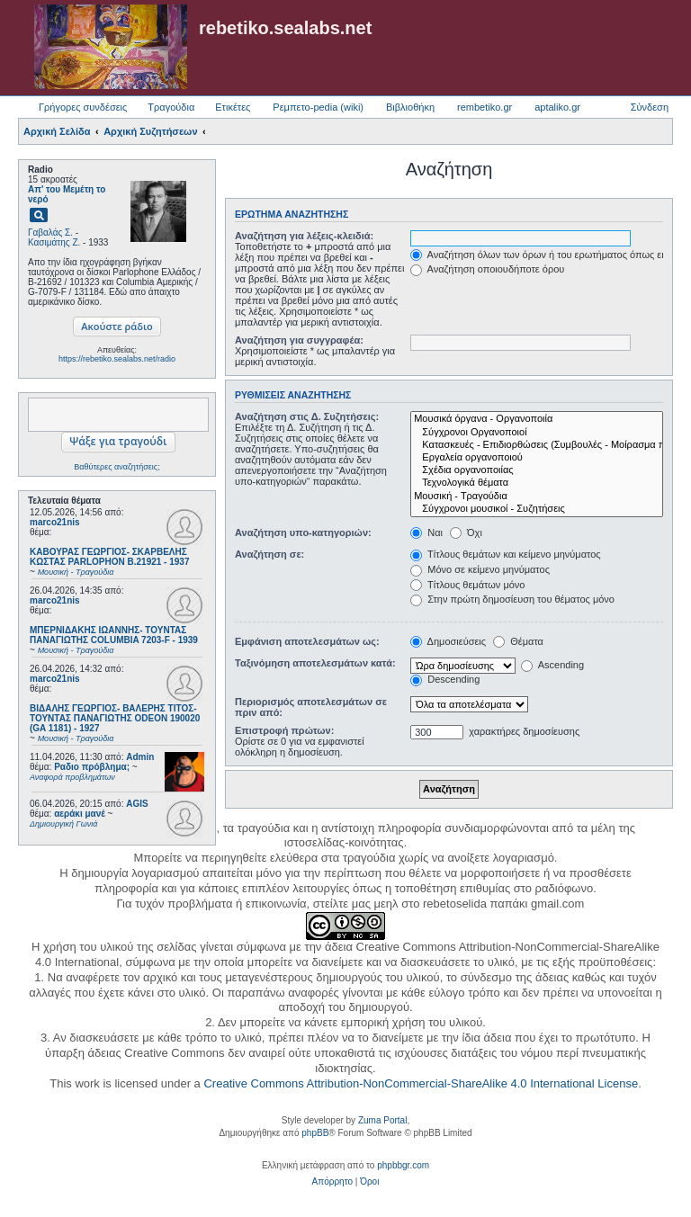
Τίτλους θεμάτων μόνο (467, 584)
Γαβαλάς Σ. (50, 232)
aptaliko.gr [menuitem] (557, 107)
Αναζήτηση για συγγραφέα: (299, 340)
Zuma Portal (382, 1120)
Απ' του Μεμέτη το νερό (66, 194)
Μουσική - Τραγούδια (536, 496)
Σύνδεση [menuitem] (650, 107)
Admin (140, 757)
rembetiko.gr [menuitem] (484, 107)
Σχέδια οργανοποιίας (536, 470)
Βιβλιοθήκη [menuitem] (410, 107)
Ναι (426, 532)
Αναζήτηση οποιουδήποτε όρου (487, 269)
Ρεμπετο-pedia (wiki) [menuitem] (318, 107)
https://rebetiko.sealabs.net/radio (116, 358)
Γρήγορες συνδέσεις (83, 107)
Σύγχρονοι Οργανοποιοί (536, 432)
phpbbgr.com (403, 1165)
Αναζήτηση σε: (269, 554)
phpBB (314, 1133)
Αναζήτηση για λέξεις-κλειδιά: (304, 235)
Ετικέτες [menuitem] (232, 107)
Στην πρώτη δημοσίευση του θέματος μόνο (512, 599)
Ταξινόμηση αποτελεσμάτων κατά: (315, 663)
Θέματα (518, 641)
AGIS (137, 804)
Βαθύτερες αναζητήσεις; (116, 466)
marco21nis (55, 522)
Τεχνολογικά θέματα (536, 483)
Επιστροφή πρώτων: (284, 730)
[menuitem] (332, 1182)
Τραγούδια (171, 107)
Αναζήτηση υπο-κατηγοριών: (303, 532)
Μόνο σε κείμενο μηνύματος (480, 569)
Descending (445, 679)
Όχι (466, 532)
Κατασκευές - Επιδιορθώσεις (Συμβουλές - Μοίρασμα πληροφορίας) (536, 445)
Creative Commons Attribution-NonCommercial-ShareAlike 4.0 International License (420, 1083)
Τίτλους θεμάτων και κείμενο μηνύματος (505, 554)
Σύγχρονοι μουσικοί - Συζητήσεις (536, 509)
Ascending (552, 664)
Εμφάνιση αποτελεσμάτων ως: (307, 641)
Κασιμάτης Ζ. (54, 242)
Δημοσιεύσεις (448, 641)
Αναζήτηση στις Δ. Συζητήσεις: (307, 416)
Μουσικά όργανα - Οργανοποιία (536, 419)
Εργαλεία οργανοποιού (536, 458)
